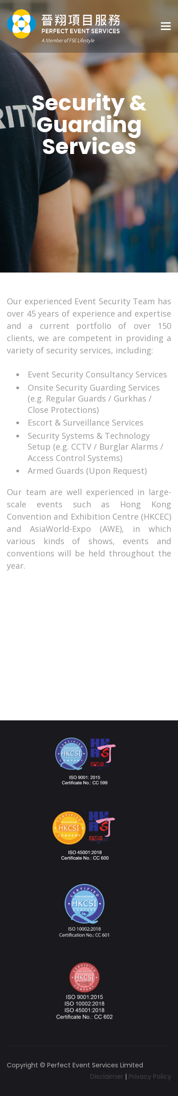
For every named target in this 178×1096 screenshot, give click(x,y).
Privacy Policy (150, 1076)
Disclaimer (106, 1076)
